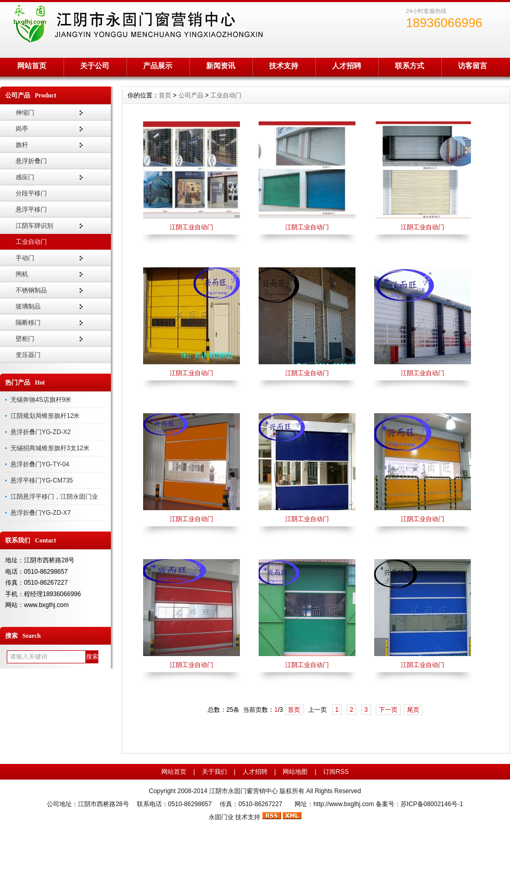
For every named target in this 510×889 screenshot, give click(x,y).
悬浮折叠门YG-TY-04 (39, 464)
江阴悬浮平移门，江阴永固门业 (54, 496)
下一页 (388, 709)
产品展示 (157, 65)
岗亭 (22, 128)
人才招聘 (346, 65)
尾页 (413, 709)
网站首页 (31, 65)
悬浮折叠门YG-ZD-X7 (40, 512)
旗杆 (22, 145)
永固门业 (221, 817)
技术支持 (283, 65)
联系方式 (409, 65)
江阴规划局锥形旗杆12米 (45, 415)
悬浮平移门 (31, 209)
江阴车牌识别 (34, 225)
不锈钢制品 (31, 290)
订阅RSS (336, 771)
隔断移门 (28, 322)
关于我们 (214, 771)
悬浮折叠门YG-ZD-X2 (40, 432)
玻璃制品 (28, 306)
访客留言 (472, 65)
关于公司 (94, 65)
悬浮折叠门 (31, 161)
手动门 (25, 258)
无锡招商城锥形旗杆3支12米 (50, 448)
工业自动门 (31, 241)
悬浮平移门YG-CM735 (41, 480)
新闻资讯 (220, 65)
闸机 (22, 274)
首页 (165, 95)
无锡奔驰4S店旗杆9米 (40, 399)
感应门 (25, 177)
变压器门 (28, 355)
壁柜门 (25, 338)
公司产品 (190, 95)
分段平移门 (31, 193)
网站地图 (295, 771)
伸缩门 (25, 112)
